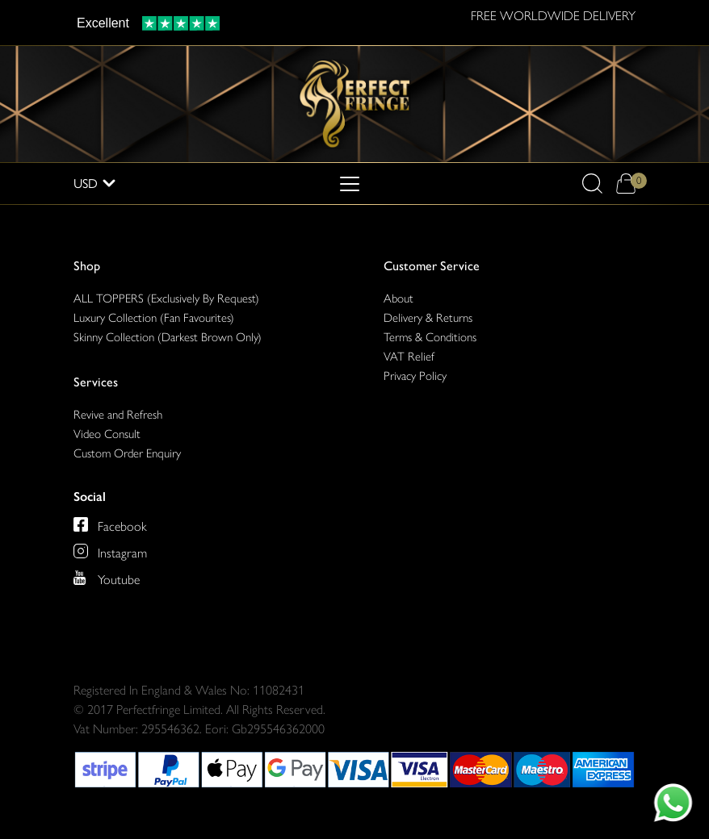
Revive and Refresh (117, 414)
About (398, 298)
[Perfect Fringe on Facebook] (110, 524)
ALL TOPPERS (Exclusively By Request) (166, 298)
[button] (592, 183)
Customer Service (432, 265)
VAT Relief (409, 356)
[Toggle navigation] (349, 184)
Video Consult (107, 434)
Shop (86, 265)
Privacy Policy (415, 376)
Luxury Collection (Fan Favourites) (153, 318)
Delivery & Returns (428, 318)
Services (95, 382)
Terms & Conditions (430, 337)
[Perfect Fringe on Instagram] (110, 551)
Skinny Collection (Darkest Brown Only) (167, 337)
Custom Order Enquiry (127, 453)
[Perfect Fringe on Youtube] (106, 577)
